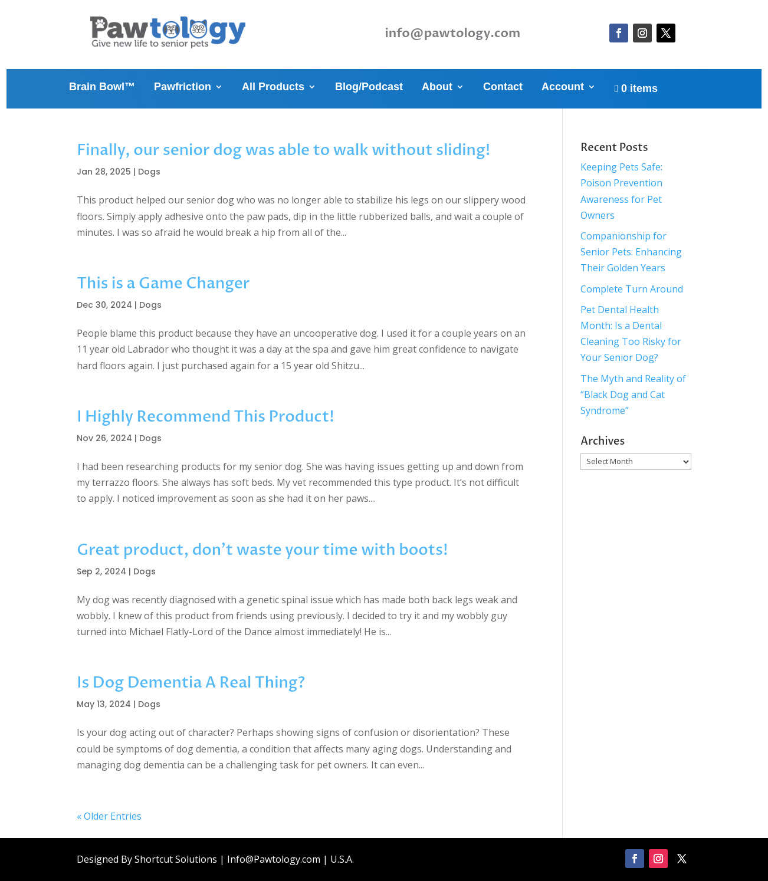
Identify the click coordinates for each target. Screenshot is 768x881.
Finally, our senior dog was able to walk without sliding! (283, 150)
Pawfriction (182, 88)
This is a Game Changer (163, 283)
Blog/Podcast (369, 88)
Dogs (149, 171)
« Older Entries (109, 816)
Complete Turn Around (631, 288)
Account (562, 88)
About (437, 88)
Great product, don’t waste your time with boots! (262, 550)
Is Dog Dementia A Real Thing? (191, 682)
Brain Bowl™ (102, 88)
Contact (503, 88)
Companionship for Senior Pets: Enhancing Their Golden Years (631, 251)
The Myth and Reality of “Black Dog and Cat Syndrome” (633, 394)
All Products (273, 88)
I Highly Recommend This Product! (205, 417)
